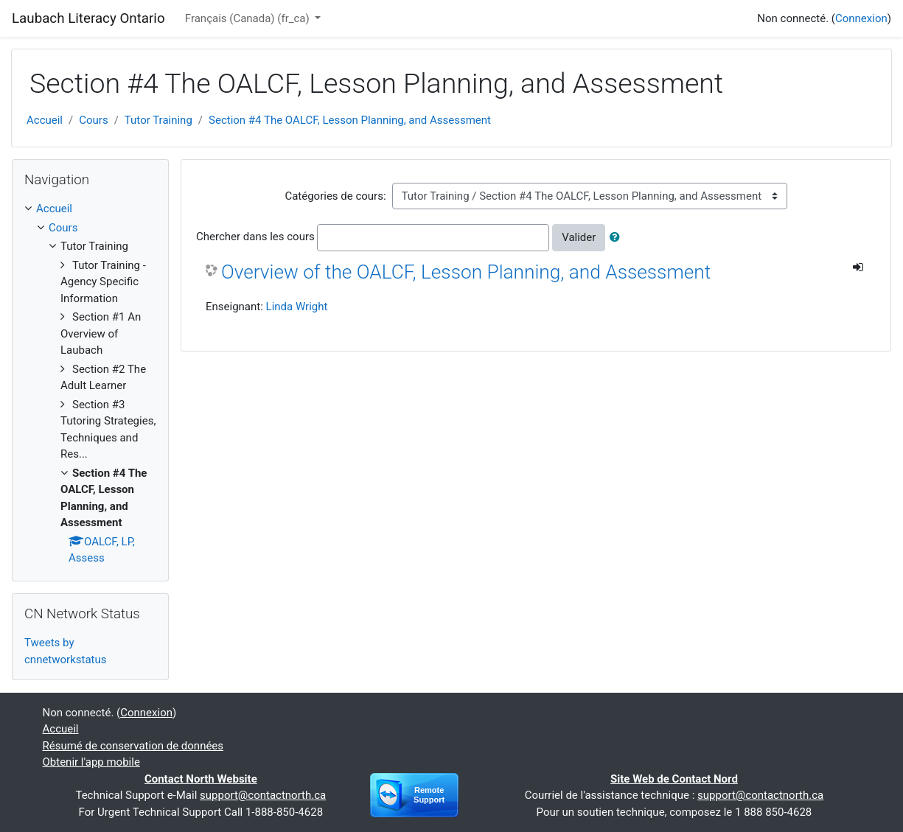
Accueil (45, 120)
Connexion (861, 18)
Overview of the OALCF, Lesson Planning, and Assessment (466, 272)
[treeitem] (90, 208)
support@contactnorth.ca (263, 795)
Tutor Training (158, 120)
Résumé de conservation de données (133, 745)
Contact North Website (200, 779)
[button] (617, 237)
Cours (93, 120)
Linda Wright (297, 306)
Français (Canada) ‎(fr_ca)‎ (249, 18)
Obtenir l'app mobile (91, 762)
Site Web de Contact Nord (674, 779)
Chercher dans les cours (255, 236)
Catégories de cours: (335, 196)
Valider (579, 237)
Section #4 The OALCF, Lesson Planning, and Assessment (350, 120)
